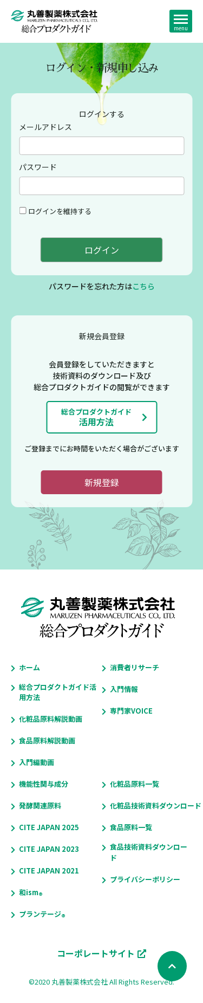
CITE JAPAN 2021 (49, 870)
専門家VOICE (131, 711)
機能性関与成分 (43, 784)
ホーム (29, 667)
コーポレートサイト (96, 953)
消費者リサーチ (134, 667)
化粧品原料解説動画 (50, 719)
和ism (28, 892)
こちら (143, 286)
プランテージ (40, 914)
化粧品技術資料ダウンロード (155, 805)
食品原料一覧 (131, 827)
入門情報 (124, 689)
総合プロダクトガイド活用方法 (57, 692)
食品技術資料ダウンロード (148, 852)
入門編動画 (36, 762)
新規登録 (101, 482)
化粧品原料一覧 (134, 784)
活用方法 (96, 417)
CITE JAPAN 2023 (49, 849)
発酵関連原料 (40, 805)
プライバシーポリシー (145, 879)
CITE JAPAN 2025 (49, 827)
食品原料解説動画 (47, 740)
